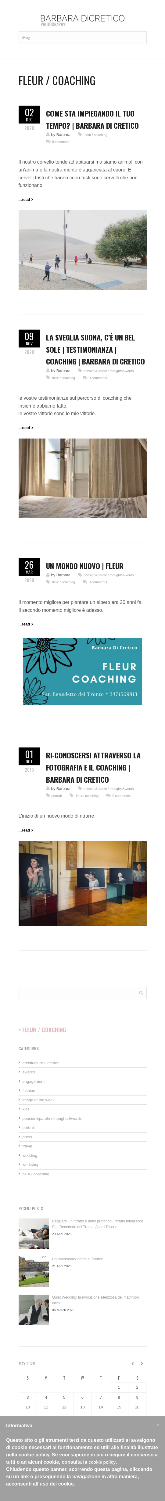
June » (142, 1363)
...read (24, 199)
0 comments (61, 142)
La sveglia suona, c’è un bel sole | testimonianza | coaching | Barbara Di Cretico (95, 349)
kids (26, 1109)
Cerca (141, 992)
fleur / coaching (95, 135)
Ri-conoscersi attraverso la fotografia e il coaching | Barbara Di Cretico (93, 767)
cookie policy (102, 1462)
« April (133, 1363)
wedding (30, 1155)
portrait (57, 796)
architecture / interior (41, 1063)
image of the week (39, 1100)
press (27, 1137)
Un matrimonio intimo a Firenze (77, 1259)
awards (29, 1072)
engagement (34, 1081)
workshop (31, 1164)
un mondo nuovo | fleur (85, 565)
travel (27, 1146)
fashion (29, 1090)
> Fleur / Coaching (42, 1029)
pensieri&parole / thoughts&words (109, 371)
